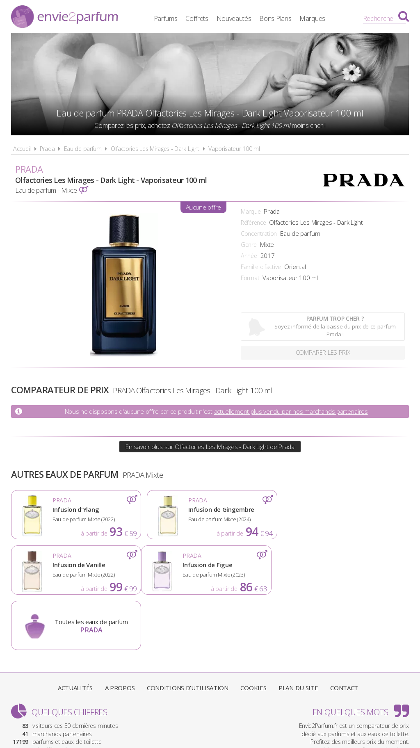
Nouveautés (235, 18)
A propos (120, 632)
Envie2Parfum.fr (64, 17)
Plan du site (298, 632)
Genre (249, 245)
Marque (250, 211)
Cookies (253, 632)
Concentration (259, 233)
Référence (253, 222)
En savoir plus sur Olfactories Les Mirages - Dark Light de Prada (210, 446)
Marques (313, 18)
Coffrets (198, 18)
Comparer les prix (323, 353)
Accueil (22, 149)
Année (249, 256)
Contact (344, 632)
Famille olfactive (261, 267)
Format (250, 278)
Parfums (167, 18)
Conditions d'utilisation (187, 632)
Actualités (75, 632)
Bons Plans (277, 18)
